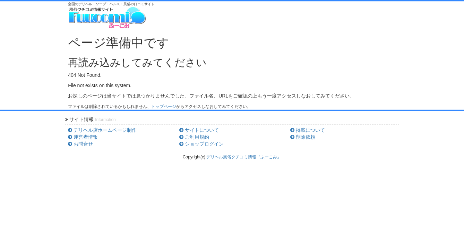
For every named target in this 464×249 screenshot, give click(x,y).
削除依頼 (302, 137)
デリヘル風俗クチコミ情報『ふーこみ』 (243, 157)
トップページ (163, 106)
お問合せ (80, 144)
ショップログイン (201, 144)
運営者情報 (83, 137)
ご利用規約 (194, 137)
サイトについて (199, 130)
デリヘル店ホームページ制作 (102, 130)
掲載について (307, 130)
